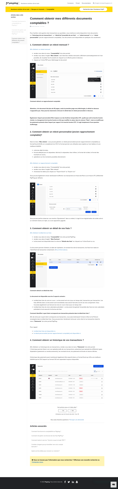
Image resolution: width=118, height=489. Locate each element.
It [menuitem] (111, 3)
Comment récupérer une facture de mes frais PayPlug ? (19, 32)
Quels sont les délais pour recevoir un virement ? (45, 451)
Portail (78, 3)
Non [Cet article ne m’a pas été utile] (73, 410)
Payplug (47, 482)
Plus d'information (61, 250)
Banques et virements (37, 9)
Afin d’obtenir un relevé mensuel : (40, 49)
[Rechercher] (93, 9)
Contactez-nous (37, 462)
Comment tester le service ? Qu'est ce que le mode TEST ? (48, 440)
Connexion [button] (70, 3)
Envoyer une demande (77, 420)
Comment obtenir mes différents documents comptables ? (18, 40)
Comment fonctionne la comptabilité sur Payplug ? (19, 23)
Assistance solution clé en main (20, 9)
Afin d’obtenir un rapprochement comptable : (44, 163)
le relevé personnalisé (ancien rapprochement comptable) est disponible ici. (57, 333)
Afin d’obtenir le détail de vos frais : (41, 233)
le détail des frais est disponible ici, (45, 331)
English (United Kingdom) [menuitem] (102, 3)
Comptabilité (50, 9)
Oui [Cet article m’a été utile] (63, 410)
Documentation (86, 3)
